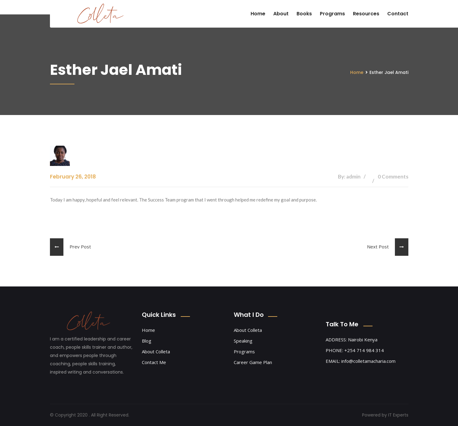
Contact (397, 13)
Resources (366, 13)
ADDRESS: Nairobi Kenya (351, 339)
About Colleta (156, 351)
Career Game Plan (253, 362)
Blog (146, 341)
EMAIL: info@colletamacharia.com (361, 361)
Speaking (243, 341)
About (281, 13)
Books (304, 13)
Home (258, 13)
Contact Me (154, 362)
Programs (332, 13)
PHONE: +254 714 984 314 (355, 350)
